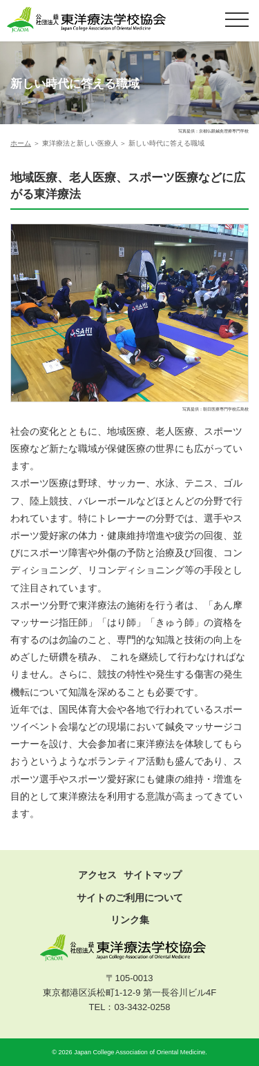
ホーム (20, 143)
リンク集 (130, 919)
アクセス (97, 874)
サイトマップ (153, 874)
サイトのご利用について (130, 897)
